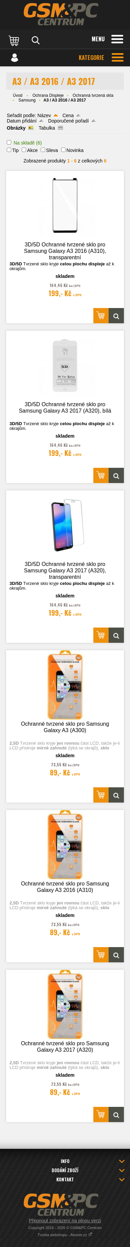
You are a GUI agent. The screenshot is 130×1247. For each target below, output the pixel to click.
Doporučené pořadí (68, 121)
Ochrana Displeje (48, 95)
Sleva (52, 150)
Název (44, 115)
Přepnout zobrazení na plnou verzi (65, 1220)
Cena (68, 115)
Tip (15, 150)
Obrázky (16, 128)
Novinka (75, 150)
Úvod (17, 95)
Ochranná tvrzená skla (93, 95)
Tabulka (47, 128)
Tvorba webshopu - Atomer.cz (65, 1235)
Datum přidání (22, 121)
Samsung (27, 100)
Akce (32, 150)
